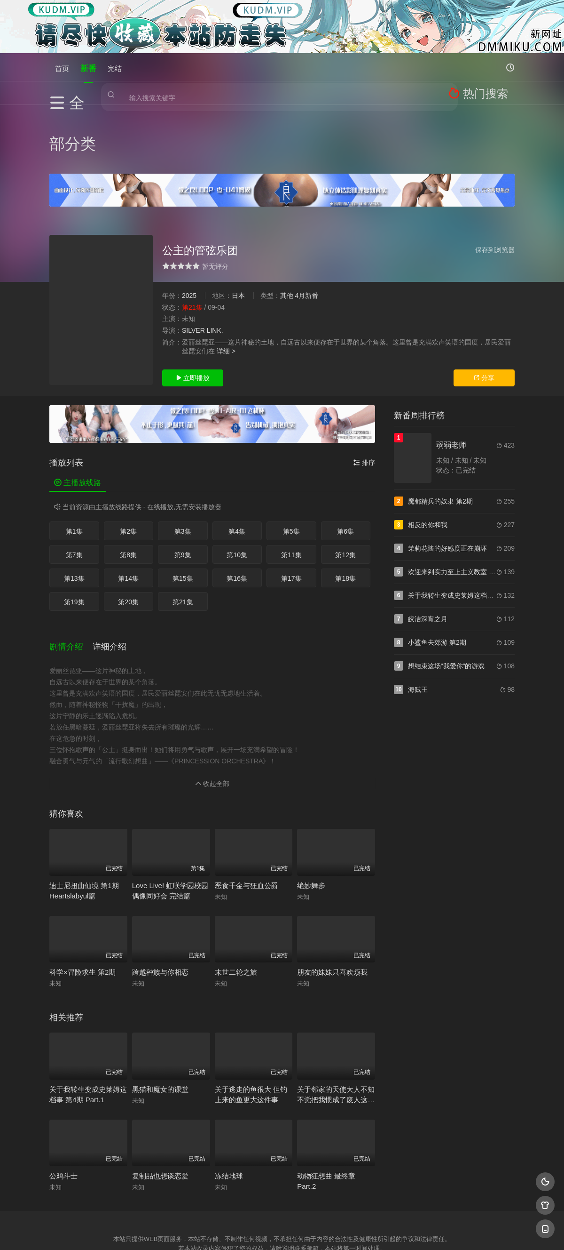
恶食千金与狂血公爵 (246, 815)
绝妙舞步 (311, 815)
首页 (62, 67)
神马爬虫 (244, 1206)
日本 (238, 236)
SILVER (193, 271)
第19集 (74, 542)
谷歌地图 (358, 1206)
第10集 (237, 495)
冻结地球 (229, 1106)
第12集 (345, 495)
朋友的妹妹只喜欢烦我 (332, 902)
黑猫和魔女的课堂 (160, 1019)
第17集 (291, 519)
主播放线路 (77, 423)
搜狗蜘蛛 (282, 1206)
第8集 (128, 495)
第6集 (345, 472)
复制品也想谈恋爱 (160, 1106)
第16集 (237, 519)
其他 (286, 236)
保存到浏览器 (495, 190)
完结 (115, 67)
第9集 (182, 495)
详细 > (226, 292)
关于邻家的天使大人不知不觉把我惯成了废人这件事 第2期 (336, 1029)
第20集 (128, 542)
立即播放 (193, 318)
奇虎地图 (320, 1206)
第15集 (182, 519)
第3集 (182, 472)
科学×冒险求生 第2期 (82, 902)
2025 (189, 236)
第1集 (74, 472)
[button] (71, 581)
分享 (484, 318)
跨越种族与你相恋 (160, 902)
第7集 (74, 495)
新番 (88, 67)
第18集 (345, 519)
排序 (364, 403)
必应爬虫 (396, 1206)
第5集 (291, 472)
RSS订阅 (168, 1206)
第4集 (236, 472)
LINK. (215, 271)
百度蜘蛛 (206, 1206)
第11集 (291, 495)
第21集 (182, 542)
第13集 (74, 519)
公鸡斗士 (63, 1106)
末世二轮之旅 (236, 902)
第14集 (128, 519)
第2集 (128, 472)
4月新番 (306, 236)
